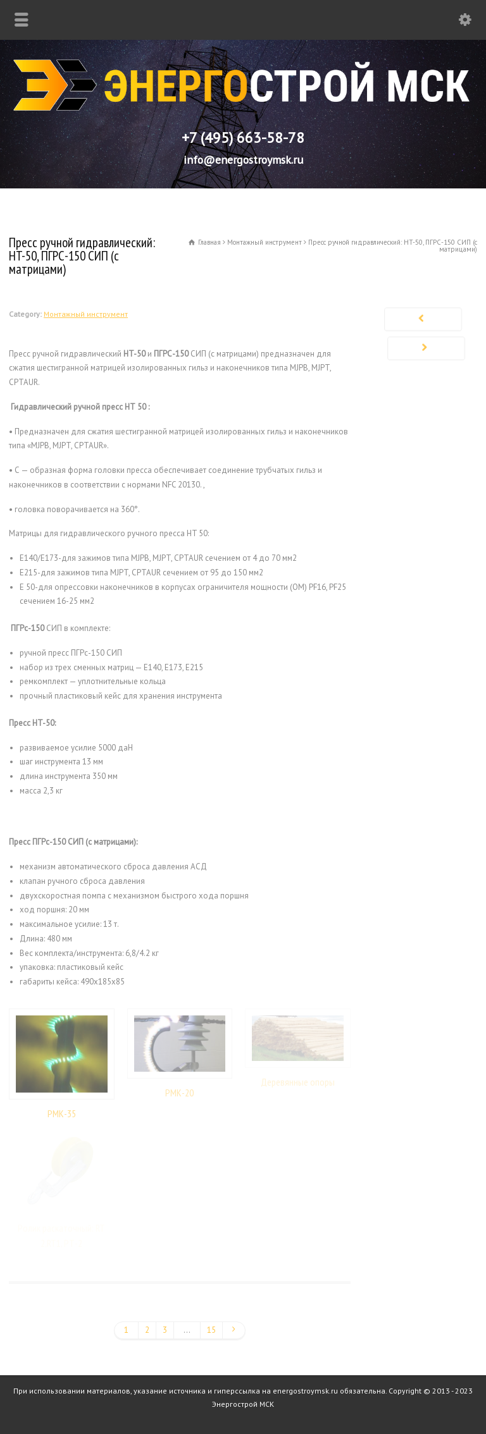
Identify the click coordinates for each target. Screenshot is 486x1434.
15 (211, 1330)
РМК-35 (61, 1113)
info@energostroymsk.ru (243, 159)
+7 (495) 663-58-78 (243, 137)
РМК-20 (179, 1092)
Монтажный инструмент (86, 314)
